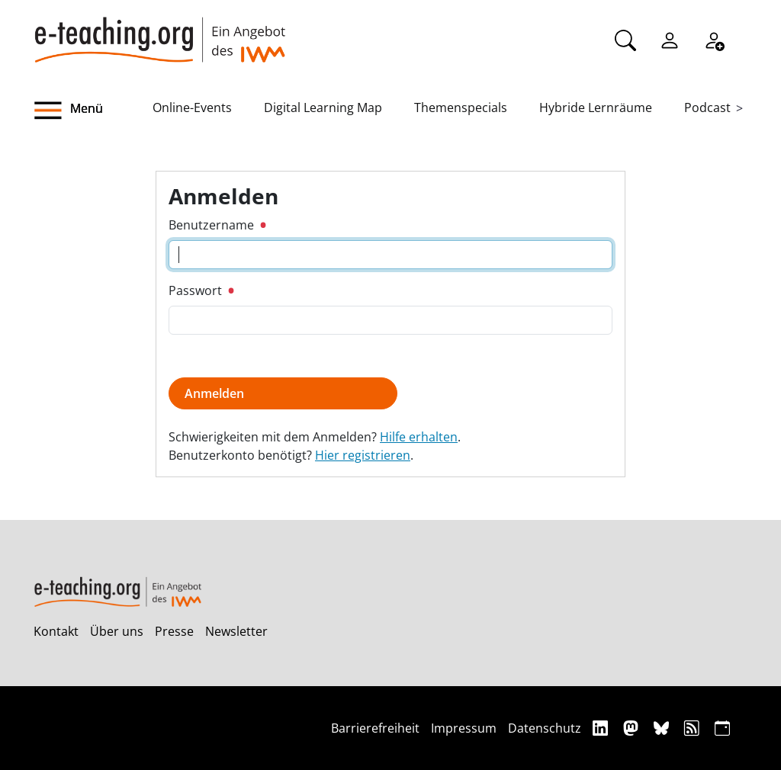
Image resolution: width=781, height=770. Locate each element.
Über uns (116, 631)
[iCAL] (722, 727)
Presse (174, 631)
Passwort (201, 290)
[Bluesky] (663, 727)
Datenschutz (544, 728)
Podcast (707, 107)
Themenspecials (460, 107)
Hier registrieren (362, 455)
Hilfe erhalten (419, 436)
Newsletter (236, 631)
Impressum (464, 728)
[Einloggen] (669, 38)
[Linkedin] (602, 727)
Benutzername (217, 225)
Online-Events (192, 107)
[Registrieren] (714, 38)
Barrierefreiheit (375, 728)
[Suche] (625, 38)
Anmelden (214, 393)
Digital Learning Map (323, 107)
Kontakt (56, 631)
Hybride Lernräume (595, 107)
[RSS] (693, 727)
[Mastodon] (632, 727)
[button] (93, 110)
